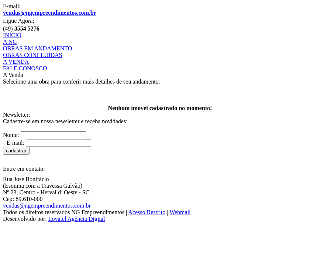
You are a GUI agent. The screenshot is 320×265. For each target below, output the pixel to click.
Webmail (179, 212)
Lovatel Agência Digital (76, 219)
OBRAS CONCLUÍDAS (32, 55)
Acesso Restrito (146, 212)
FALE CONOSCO (25, 68)
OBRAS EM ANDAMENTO (37, 48)
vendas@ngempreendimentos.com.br (47, 205)
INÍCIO (12, 35)
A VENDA (16, 62)
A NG (10, 42)
